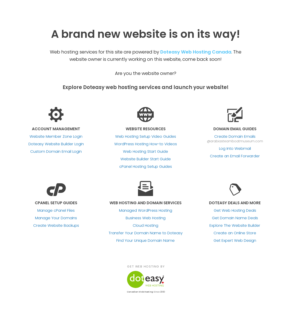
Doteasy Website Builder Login (56, 144)
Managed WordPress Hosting (145, 210)
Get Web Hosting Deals (235, 210)
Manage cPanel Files (56, 210)
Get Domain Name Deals (235, 218)
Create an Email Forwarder (235, 156)
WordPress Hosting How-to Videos (145, 144)
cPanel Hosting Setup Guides (145, 166)
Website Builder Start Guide (145, 159)
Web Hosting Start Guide (145, 151)
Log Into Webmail (235, 148)
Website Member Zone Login (56, 136)
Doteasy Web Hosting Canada (195, 52)
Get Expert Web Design (235, 240)
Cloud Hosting (145, 225)
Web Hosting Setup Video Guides (145, 136)
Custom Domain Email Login (56, 151)
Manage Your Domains (56, 218)
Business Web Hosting (146, 218)
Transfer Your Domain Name (146, 233)
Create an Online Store (235, 233)
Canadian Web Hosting (140, 291)
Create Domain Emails (234, 136)
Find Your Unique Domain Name (145, 240)
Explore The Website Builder (234, 225)
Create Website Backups (56, 225)
